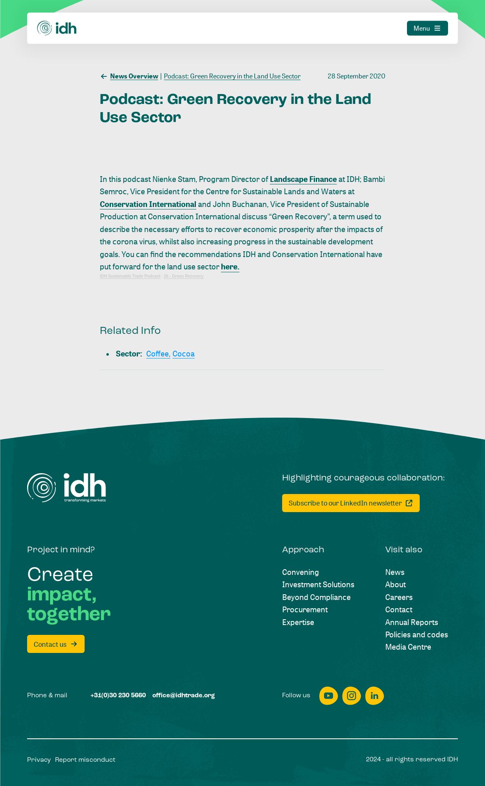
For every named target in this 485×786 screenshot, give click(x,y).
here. (230, 266)
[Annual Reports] (411, 622)
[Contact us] (56, 644)
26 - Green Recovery (184, 276)
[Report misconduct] (85, 760)
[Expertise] (298, 622)
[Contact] (398, 609)
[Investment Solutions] (318, 584)
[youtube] (328, 696)
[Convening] (300, 572)
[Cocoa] (183, 353)
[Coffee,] (158, 353)
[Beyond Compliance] (316, 597)
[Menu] (427, 20)
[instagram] (351, 696)
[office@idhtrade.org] (183, 696)
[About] (395, 584)
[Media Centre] (408, 647)
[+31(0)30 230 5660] (118, 696)
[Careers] (399, 597)
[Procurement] (305, 609)
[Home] (57, 20)
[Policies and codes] (416, 634)
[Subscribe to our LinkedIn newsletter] (351, 503)
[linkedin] (374, 696)
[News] (395, 572)
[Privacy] (39, 760)
